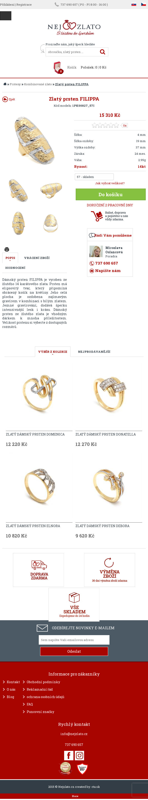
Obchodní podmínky (43, 682)
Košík (72, 67)
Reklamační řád (40, 689)
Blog (10, 697)
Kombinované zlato (38, 84)
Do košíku (111, 194)
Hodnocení (15, 268)
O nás (11, 689)
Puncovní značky (40, 712)
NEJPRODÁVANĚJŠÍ (94, 352)
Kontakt (13, 682)
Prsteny (15, 84)
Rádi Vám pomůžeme (113, 235)
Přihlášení (7, 4)
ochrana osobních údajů (45, 697)
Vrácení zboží (37, 258)
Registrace (24, 4)
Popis (10, 258)
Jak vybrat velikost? (110, 183)
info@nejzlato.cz (74, 734)
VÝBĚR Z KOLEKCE (52, 352)
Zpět (8, 99)
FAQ (30, 704)
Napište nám (108, 270)
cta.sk (96, 787)
